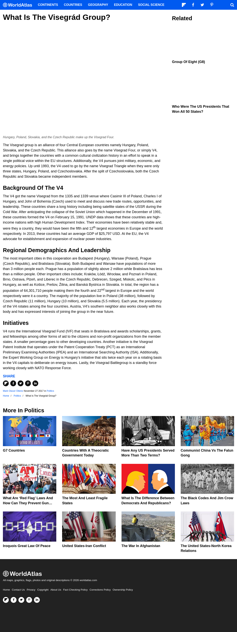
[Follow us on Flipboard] (6, 600)
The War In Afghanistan (141, 546)
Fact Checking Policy (75, 589)
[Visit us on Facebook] (13, 600)
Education (123, 4)
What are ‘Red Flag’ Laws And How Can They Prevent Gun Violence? (28, 503)
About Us (55, 589)
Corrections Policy (100, 589)
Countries (73, 4)
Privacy (31, 589)
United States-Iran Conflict (84, 546)
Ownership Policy (123, 589)
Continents (48, 4)
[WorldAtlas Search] (232, 5)
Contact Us (18, 589)
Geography (98, 4)
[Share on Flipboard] (6, 383)
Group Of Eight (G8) (188, 62)
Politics (50, 391)
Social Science (151, 4)
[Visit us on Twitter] (21, 600)
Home (6, 589)
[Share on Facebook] (13, 383)
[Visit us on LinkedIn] (37, 600)
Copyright (43, 589)
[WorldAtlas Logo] (19, 5)
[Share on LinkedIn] (35, 383)
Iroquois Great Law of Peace (26, 546)
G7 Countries (14, 450)
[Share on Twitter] (20, 383)
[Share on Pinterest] (28, 383)
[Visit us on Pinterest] (29, 600)
